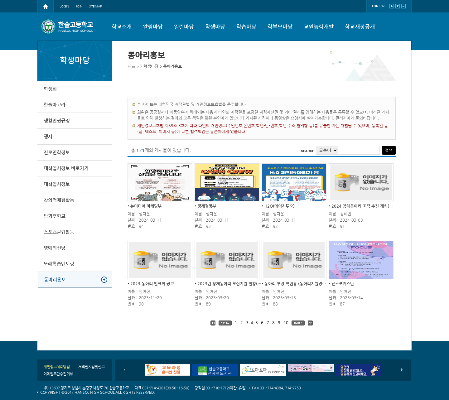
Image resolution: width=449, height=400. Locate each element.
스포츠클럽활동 (59, 231)
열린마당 (184, 26)
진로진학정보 (57, 152)
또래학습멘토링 (59, 263)
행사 (48, 136)
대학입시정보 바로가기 (66, 168)
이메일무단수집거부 (58, 374)
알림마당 (153, 26)
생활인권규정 (57, 120)
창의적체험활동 (59, 200)
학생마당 (215, 26)
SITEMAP (95, 6)
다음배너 (402, 370)
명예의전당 (54, 247)
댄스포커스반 (342, 283)
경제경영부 (206, 206)
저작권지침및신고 (91, 366)
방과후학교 (54, 216)
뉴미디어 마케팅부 (146, 206)
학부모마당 (280, 26)
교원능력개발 (319, 26)
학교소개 (122, 26)
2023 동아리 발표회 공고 (152, 283)
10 (285, 322)
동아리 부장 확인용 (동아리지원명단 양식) (300, 283)
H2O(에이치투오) (279, 206)
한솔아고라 (54, 104)
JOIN (79, 6)
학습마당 (246, 26)
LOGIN (64, 6)
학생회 (50, 88)
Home (133, 66)
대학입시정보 (57, 184)
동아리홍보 (55, 279)
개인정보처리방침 (56, 366)
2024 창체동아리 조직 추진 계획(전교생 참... (370, 206)
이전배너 (124, 370)
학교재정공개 (360, 26)
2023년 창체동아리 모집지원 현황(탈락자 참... (237, 283)
